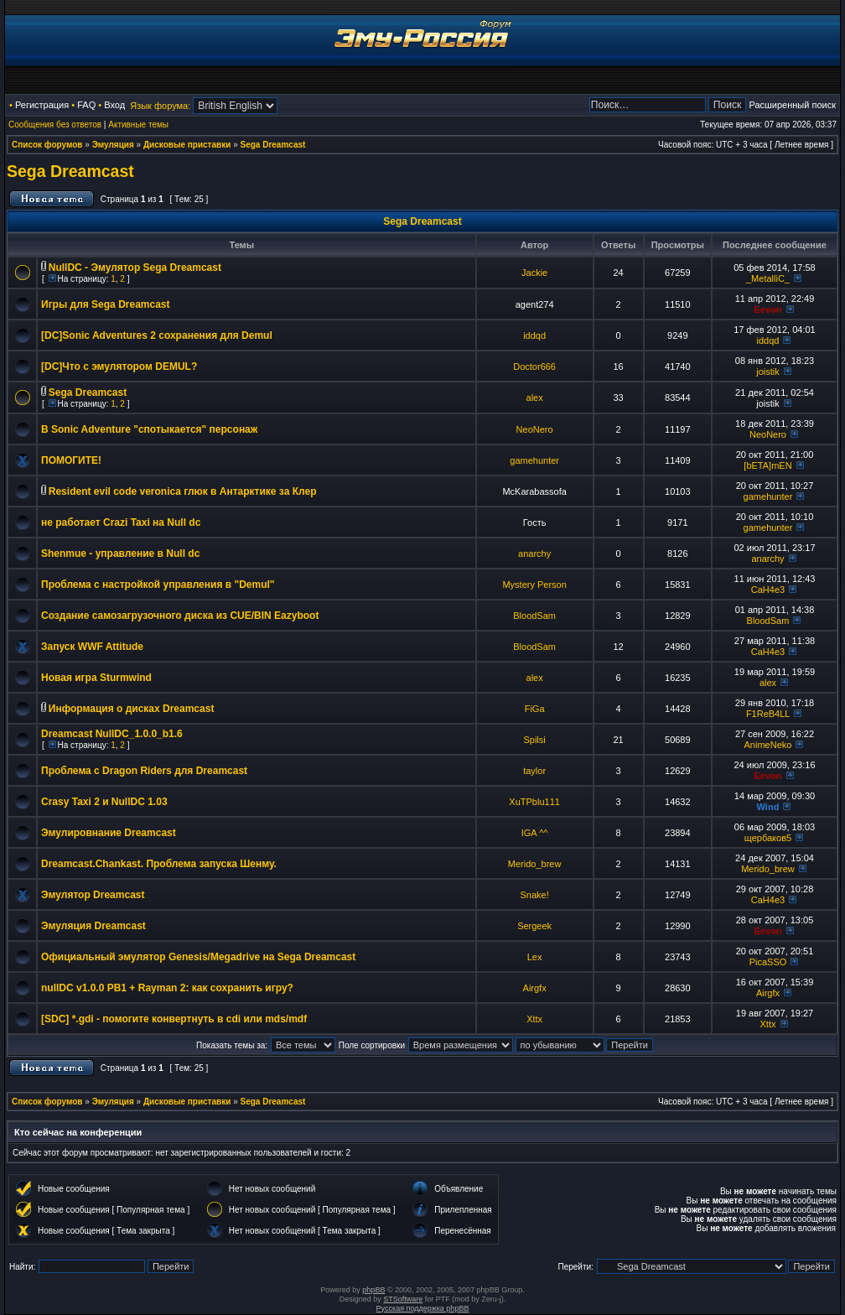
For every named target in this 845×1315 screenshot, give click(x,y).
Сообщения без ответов (54, 124)
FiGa (535, 709)
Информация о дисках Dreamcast (132, 709)
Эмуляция (113, 144)
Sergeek (534, 926)
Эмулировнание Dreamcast (108, 833)
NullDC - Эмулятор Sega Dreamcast (135, 267)
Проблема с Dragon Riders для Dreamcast (144, 771)
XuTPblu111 (534, 802)
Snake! (535, 895)
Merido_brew (535, 864)
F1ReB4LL (768, 714)
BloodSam (534, 616)
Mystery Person (534, 585)
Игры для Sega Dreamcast (105, 304)
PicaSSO (768, 962)
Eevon (767, 309)
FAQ (86, 105)
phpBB (373, 1290)
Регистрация (42, 105)
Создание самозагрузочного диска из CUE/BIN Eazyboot (180, 615)
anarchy (534, 553)
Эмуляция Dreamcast (93, 926)
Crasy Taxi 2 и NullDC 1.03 (104, 802)
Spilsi (534, 740)
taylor (534, 771)
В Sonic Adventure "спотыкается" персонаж (149, 429)
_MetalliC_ (768, 278)
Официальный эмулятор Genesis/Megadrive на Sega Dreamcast (198, 957)
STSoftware (402, 1299)
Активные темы (138, 124)
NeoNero (534, 429)
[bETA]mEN (767, 465)
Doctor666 (534, 366)
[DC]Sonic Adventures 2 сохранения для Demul (156, 335)
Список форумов (47, 144)
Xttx (534, 1019)
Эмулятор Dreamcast (92, 895)
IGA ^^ (534, 833)
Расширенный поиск (792, 105)
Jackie (534, 273)
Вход (114, 105)
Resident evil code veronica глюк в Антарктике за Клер (183, 491)
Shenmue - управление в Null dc (120, 553)
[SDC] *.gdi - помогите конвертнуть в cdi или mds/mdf (174, 1019)
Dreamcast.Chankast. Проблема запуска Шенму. (159, 864)
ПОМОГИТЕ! (71, 460)
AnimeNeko (768, 745)
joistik (768, 371)
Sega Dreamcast (273, 144)
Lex (534, 957)
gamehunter (534, 460)
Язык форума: (160, 106)
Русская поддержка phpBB (422, 1308)
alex (534, 397)
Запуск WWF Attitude (92, 646)
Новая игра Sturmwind (96, 677)
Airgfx (535, 988)
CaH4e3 (768, 590)
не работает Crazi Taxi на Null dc (120, 522)
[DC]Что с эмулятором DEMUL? (119, 366)
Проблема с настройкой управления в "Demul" (158, 584)
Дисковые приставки (187, 144)
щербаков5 (767, 838)
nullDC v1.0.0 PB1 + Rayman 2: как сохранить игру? (167, 988)
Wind (768, 807)
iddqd (534, 335)
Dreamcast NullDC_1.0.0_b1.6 (112, 734)
